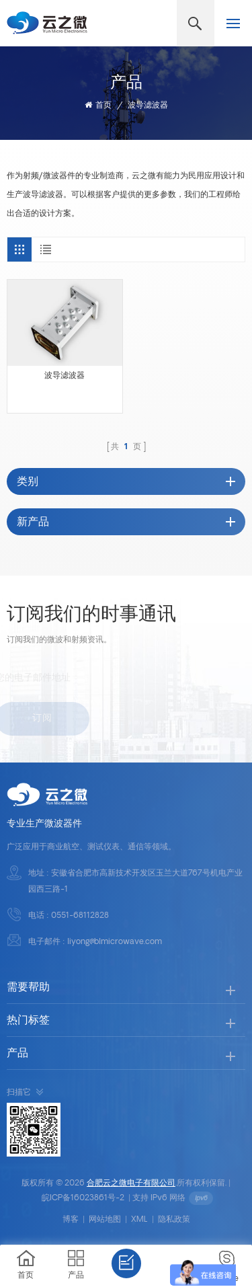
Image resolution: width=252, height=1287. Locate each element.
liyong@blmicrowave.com (114, 942)
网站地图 (105, 1220)
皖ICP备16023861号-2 (83, 1198)
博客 (70, 1220)
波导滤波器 (148, 106)
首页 (98, 105)
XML (139, 1220)
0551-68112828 (80, 916)
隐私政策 (174, 1220)
